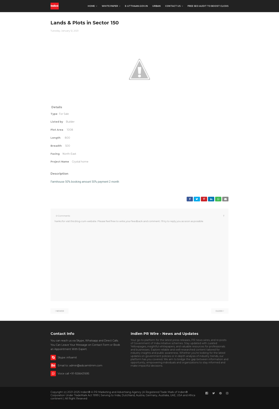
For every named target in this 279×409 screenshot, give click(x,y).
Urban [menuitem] (156, 6)
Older (219, 311)
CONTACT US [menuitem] (173, 6)
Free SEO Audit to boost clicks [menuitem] (208, 6)
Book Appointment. (175, 365)
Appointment (196, 365)
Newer (60, 311)
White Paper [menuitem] (110, 6)
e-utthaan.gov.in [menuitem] (136, 6)
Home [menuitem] (91, 6)
